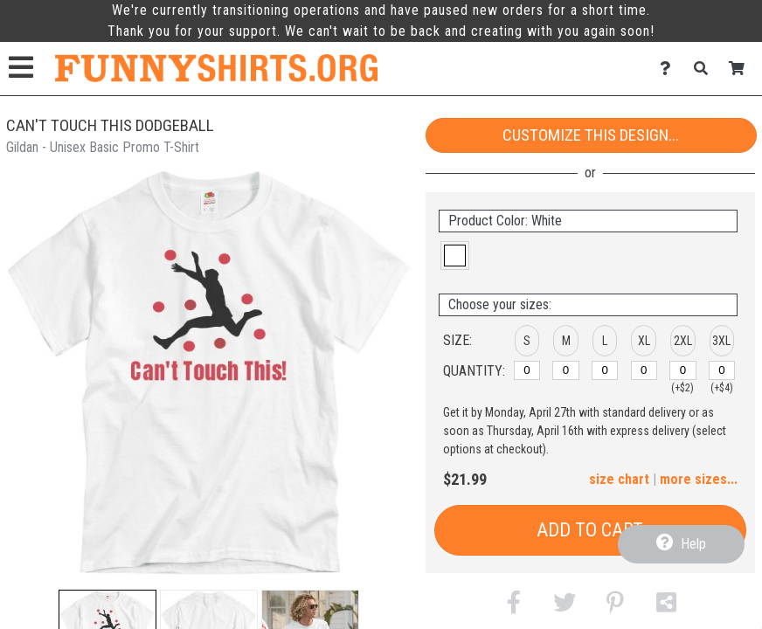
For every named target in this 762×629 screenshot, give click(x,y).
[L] (605, 370)
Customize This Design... (590, 135)
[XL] (644, 370)
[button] (454, 255)
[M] (565, 370)
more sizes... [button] (699, 479)
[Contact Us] (670, 68)
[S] (527, 370)
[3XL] (722, 370)
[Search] (706, 68)
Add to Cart (590, 530)
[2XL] (682, 370)
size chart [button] (619, 479)
